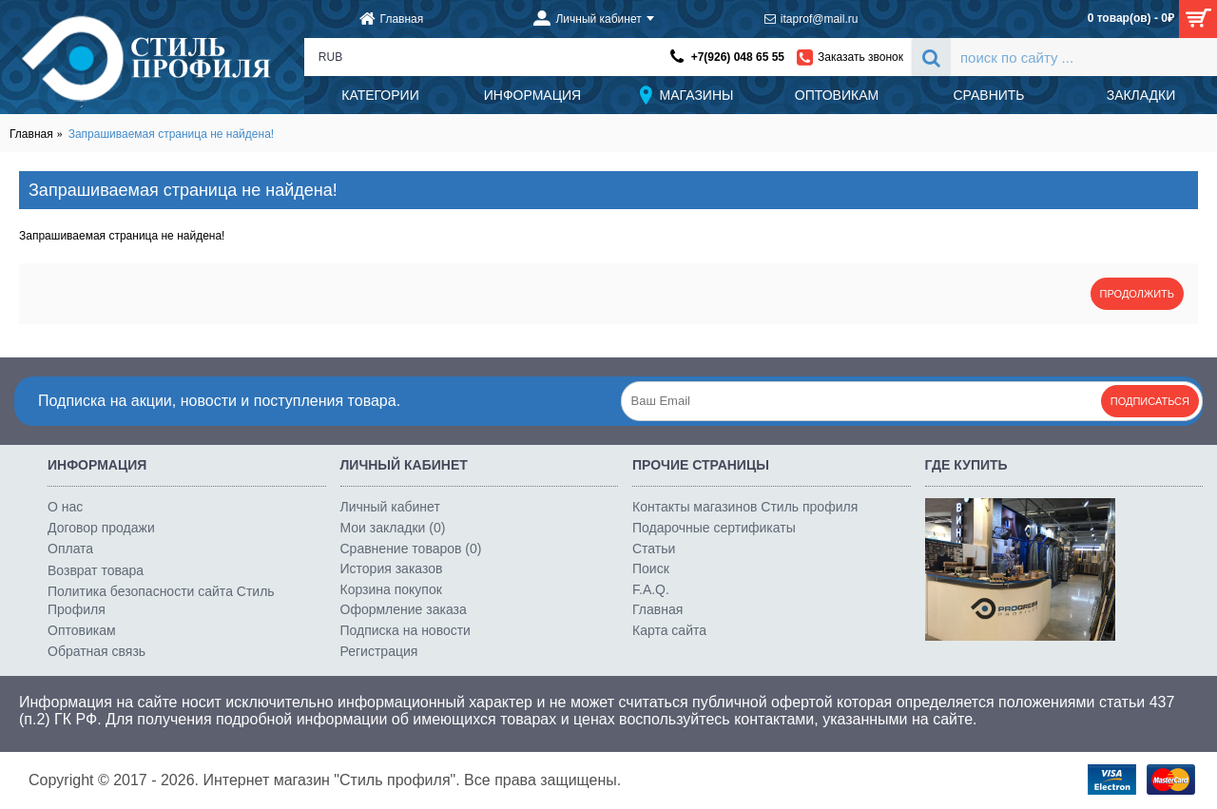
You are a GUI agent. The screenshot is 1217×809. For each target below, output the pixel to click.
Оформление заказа (403, 609)
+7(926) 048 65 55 (737, 57)
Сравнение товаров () (411, 548)
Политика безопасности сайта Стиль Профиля (161, 601)
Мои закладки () (393, 527)
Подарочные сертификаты (714, 527)
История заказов (391, 568)
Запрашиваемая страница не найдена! (171, 134)
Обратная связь (96, 651)
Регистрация (379, 651)
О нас (65, 506)
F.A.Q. (650, 589)
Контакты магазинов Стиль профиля (745, 506)
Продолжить (1137, 293)
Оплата (70, 548)
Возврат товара (96, 570)
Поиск (650, 568)
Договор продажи (101, 527)
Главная (31, 134)
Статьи (653, 548)
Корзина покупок (391, 589)
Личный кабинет (390, 506)
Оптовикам (82, 630)
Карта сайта (669, 630)
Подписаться (1150, 401)
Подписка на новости (405, 630)
